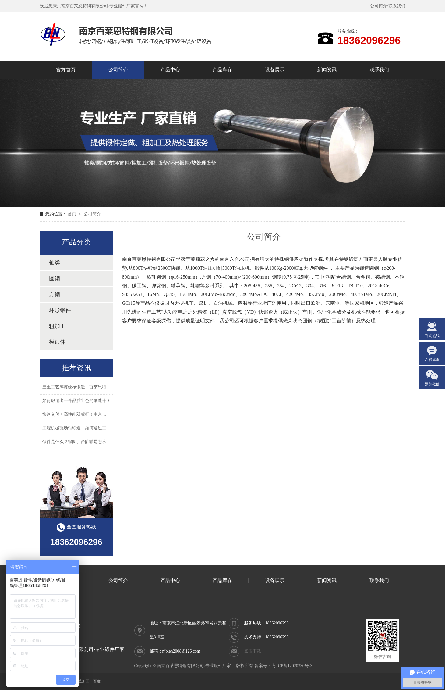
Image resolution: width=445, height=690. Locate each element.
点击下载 (252, 651)
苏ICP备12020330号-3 (292, 665)
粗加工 (57, 326)
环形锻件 (60, 310)
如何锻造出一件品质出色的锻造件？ (76, 402)
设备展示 (274, 580)
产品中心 (170, 580)
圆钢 (54, 279)
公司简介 (378, 6)
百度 (97, 681)
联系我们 (396, 6)
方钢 (54, 294)
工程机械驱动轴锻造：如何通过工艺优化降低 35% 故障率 (96, 429)
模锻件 (57, 342)
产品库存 (222, 580)
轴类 (54, 263)
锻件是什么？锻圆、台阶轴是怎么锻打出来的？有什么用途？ (99, 443)
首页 (72, 214)
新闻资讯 (327, 580)
